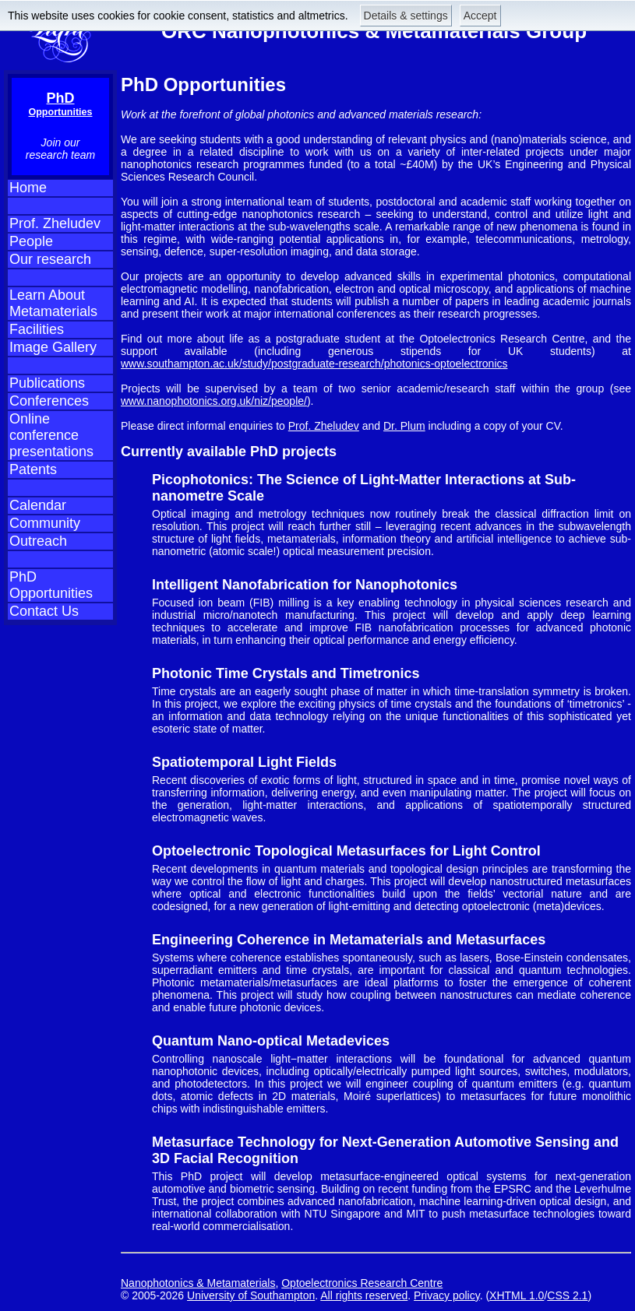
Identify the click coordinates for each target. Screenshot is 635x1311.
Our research (50, 259)
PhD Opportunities (51, 585)
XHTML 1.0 (516, 1295)
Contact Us (44, 611)
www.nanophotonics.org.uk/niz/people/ (214, 401)
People (31, 241)
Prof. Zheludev (55, 223)
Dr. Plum (404, 426)
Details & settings (406, 15)
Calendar (37, 505)
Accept (480, 15)
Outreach (38, 541)
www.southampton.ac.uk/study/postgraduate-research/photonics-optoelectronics (314, 363)
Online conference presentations (51, 435)
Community (44, 523)
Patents (33, 469)
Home (28, 187)
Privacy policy (447, 1295)
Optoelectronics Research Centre (362, 1283)
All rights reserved (363, 1295)
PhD (61, 104)
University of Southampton (251, 1295)
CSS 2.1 (567, 1295)
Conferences (49, 401)
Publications (47, 383)
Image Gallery (53, 347)
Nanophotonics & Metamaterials (198, 1283)
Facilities (36, 329)
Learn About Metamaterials (53, 303)
